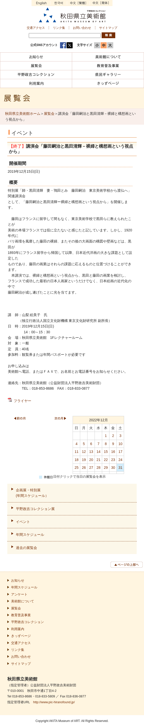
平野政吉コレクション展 (35, 509)
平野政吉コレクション (27, 622)
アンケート (19, 594)
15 (106, 452)
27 (91, 468)
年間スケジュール (30, 535)
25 (77, 468)
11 (77, 452)
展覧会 (49, 114)
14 (99, 452)
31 (121, 468)
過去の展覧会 (26, 548)
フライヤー (22, 401)
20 (91, 460)
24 (121, 460)
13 (91, 452)
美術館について (22, 601)
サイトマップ (108, 28)
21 (99, 460)
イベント (23, 522)
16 (113, 452)
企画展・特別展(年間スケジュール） (32, 493)
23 (113, 460)
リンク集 (59, 28)
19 (84, 460)
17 (121, 452)
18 (77, 460)
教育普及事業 (21, 615)
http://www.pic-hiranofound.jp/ (54, 702)
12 (84, 452)
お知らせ (17, 580)
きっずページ (21, 636)
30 (113, 468)
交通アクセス (36, 28)
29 (106, 468)
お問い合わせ (82, 28)
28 (99, 468)
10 (121, 444)
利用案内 (17, 629)
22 (106, 460)
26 (84, 468)
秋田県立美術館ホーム (22, 114)
